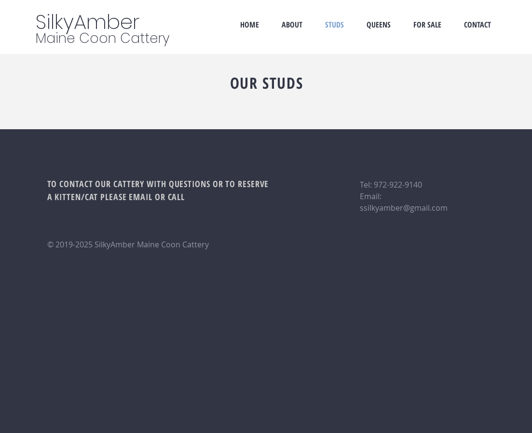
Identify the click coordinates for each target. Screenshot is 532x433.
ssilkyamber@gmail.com (404, 208)
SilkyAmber (87, 22)
